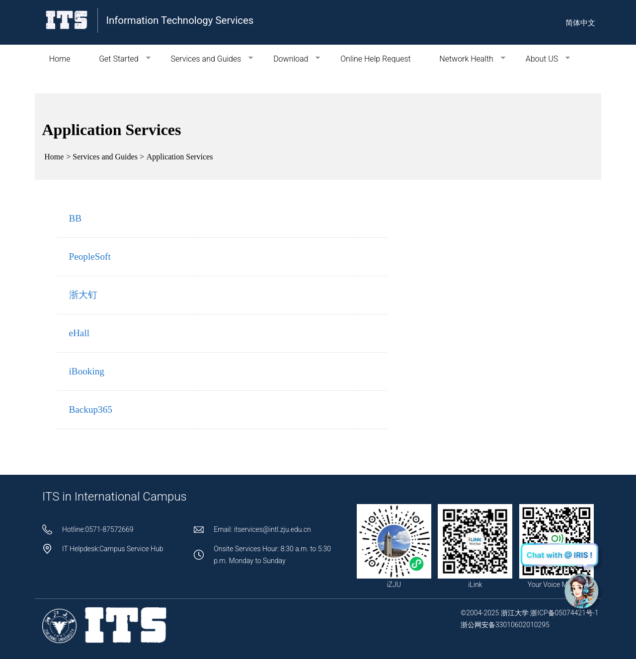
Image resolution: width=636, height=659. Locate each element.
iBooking (86, 371)
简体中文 (580, 22)
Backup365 (90, 409)
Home (60, 59)
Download (289, 59)
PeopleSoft (90, 256)
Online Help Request (375, 59)
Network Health (465, 59)
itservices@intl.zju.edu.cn (272, 529)
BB (75, 218)
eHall (79, 333)
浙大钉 (83, 295)
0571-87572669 (109, 529)
